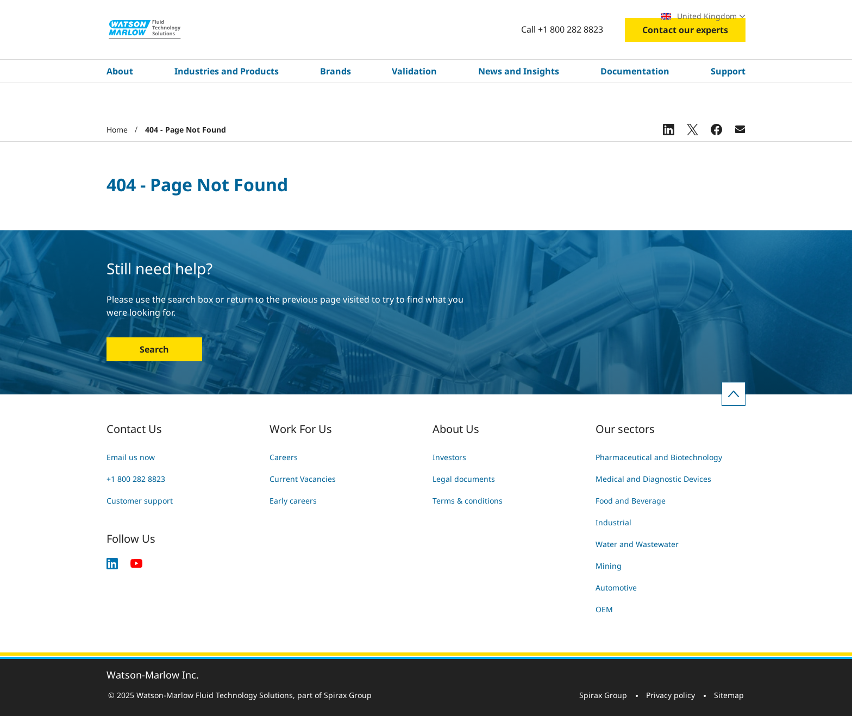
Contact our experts (685, 62)
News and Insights (518, 104)
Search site (405, 16)
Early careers (293, 500)
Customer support (139, 500)
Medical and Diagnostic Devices (653, 479)
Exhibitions (524, 16)
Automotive (616, 587)
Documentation (634, 104)
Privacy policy (670, 695)
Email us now (130, 457)
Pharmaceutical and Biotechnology (659, 457)
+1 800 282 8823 (135, 479)
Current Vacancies (303, 479)
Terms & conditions (468, 500)
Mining (609, 566)
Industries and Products (226, 104)
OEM (604, 609)
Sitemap (729, 695)
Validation (414, 104)
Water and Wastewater (637, 544)
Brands (335, 104)
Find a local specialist (602, 16)
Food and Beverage (631, 500)
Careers (472, 16)
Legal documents (464, 479)
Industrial (613, 522)
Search (154, 349)
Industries (156, 16)
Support (728, 104)
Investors (449, 457)
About (119, 104)
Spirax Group (603, 695)
